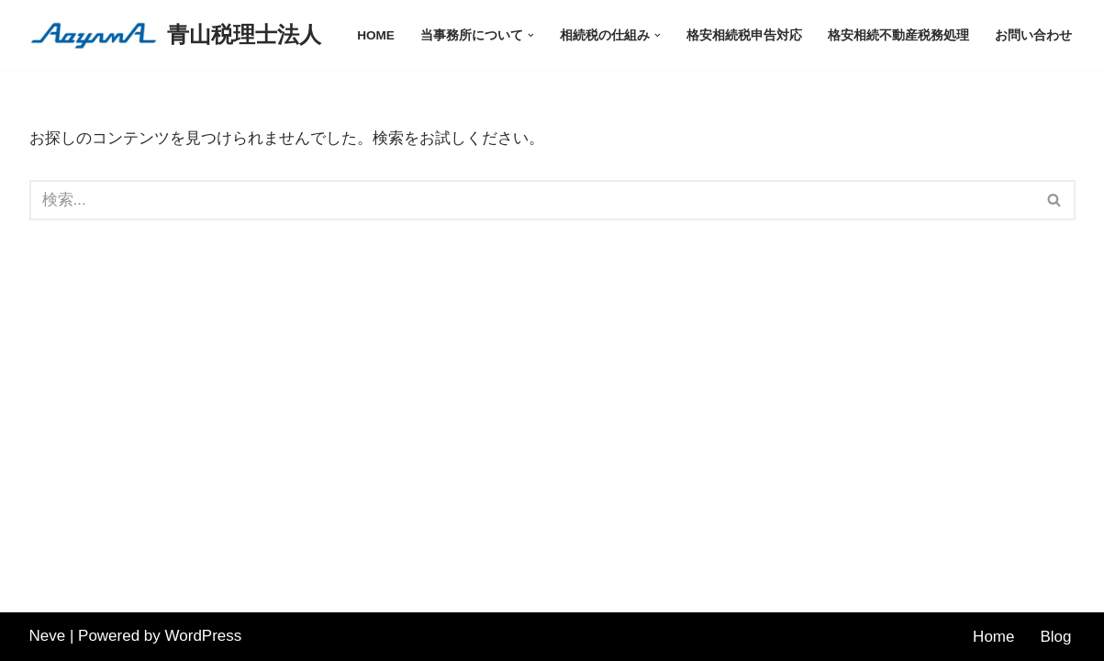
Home (993, 636)
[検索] (531, 200)
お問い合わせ (1033, 35)
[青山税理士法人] (175, 35)
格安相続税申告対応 (744, 35)
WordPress (203, 635)
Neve (47, 635)
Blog (1055, 636)
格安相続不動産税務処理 (898, 35)
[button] (531, 35)
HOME (376, 35)
